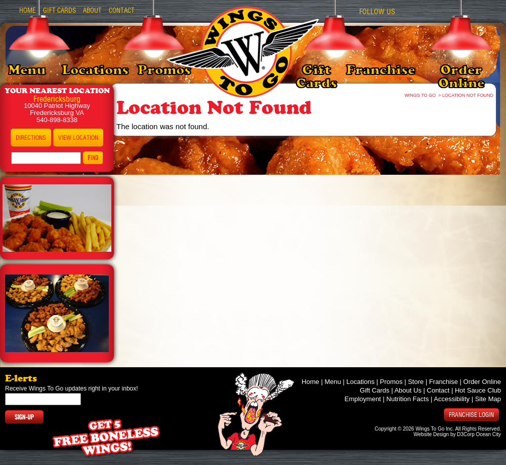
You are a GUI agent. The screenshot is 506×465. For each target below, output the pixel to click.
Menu (27, 69)
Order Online (461, 76)
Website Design (431, 434)
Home (27, 10)
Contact (122, 10)
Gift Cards (316, 76)
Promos (164, 69)
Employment (363, 399)
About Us (407, 390)
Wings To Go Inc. (434, 429)
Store (416, 381)
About (92, 10)
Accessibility (452, 399)
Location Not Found (467, 95)
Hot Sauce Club (478, 390)
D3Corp (465, 434)
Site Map (488, 399)
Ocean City (488, 434)
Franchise (380, 69)
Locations (95, 69)
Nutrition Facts (408, 399)
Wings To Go (420, 95)
